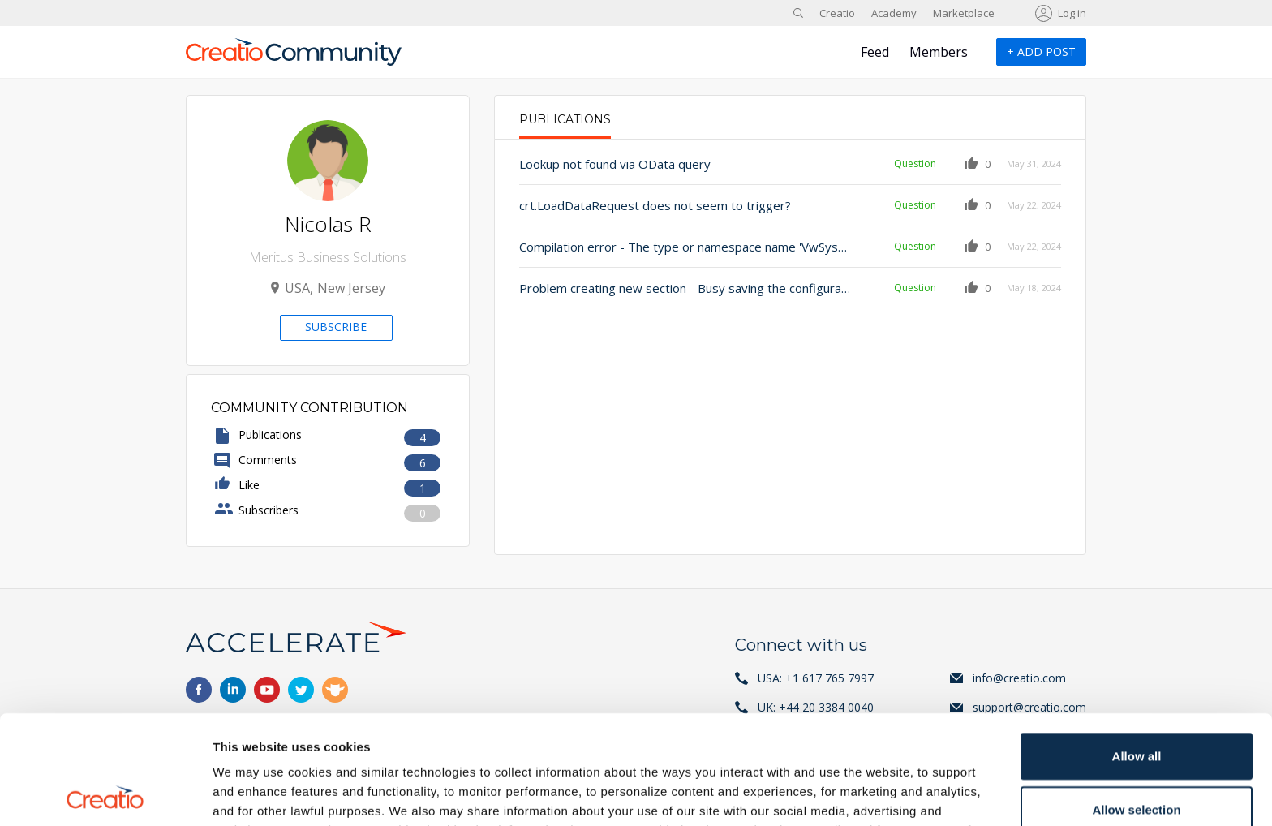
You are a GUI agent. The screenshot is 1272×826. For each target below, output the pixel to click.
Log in (1072, 13)
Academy (894, 13)
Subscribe (336, 326)
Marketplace (964, 13)
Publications (565, 119)
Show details (851, 794)
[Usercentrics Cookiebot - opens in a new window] (105, 794)
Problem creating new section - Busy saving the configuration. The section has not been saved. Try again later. (686, 288)
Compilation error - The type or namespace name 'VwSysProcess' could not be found (686, 247)
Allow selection (1136, 701)
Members (938, 52)
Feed (875, 52)
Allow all (1137, 647)
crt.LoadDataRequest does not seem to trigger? (655, 205)
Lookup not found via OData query (615, 164)
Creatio (837, 13)
